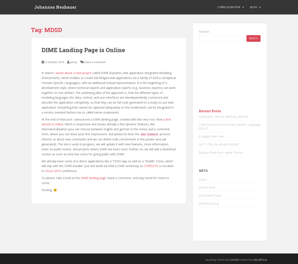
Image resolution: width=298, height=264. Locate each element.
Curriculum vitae (228, 7)
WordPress (260, 260)
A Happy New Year (211, 136)
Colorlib (234, 260)
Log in (203, 179)
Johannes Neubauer (55, 7)
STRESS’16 (151, 166)
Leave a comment (95, 62)
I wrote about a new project (73, 73)
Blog (253, 7)
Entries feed (207, 187)
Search (204, 31)
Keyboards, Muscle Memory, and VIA (223, 116)
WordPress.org (209, 203)
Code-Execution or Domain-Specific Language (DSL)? (230, 126)
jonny (73, 62)
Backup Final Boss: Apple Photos (221, 152)
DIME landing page (93, 178)
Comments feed (210, 195)
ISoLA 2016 (53, 171)
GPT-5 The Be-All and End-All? (219, 144)
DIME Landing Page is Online (83, 50)
